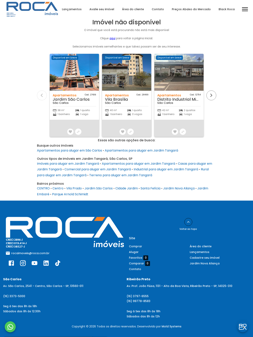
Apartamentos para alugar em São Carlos (69, 150)
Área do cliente (135, 9)
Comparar (139, 263)
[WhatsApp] (10, 326)
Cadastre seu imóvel (205, 258)
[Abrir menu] (246, 9)
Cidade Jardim (126, 188)
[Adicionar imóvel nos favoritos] (70, 132)
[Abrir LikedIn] (46, 264)
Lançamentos (73, 9)
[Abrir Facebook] (11, 264)
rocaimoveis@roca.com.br (30, 253)
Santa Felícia (150, 188)
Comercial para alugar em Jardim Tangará (97, 169)
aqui (112, 38)
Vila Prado (74, 188)
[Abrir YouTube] (34, 264)
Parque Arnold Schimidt (70, 194)
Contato (160, 9)
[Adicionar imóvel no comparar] (78, 132)
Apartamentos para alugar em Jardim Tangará (141, 150)
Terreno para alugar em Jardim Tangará (120, 175)
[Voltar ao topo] (188, 222)
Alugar (134, 252)
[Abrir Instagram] (22, 264)
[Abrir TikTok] (57, 264)
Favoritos (138, 257)
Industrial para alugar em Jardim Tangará (166, 169)
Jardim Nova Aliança (179, 188)
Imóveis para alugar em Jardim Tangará (68, 163)
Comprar (135, 246)
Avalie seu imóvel (103, 9)
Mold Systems (171, 326)
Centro (57, 188)
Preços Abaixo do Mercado (193, 9)
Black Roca (228, 9)
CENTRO (43, 188)
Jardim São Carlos (99, 188)
